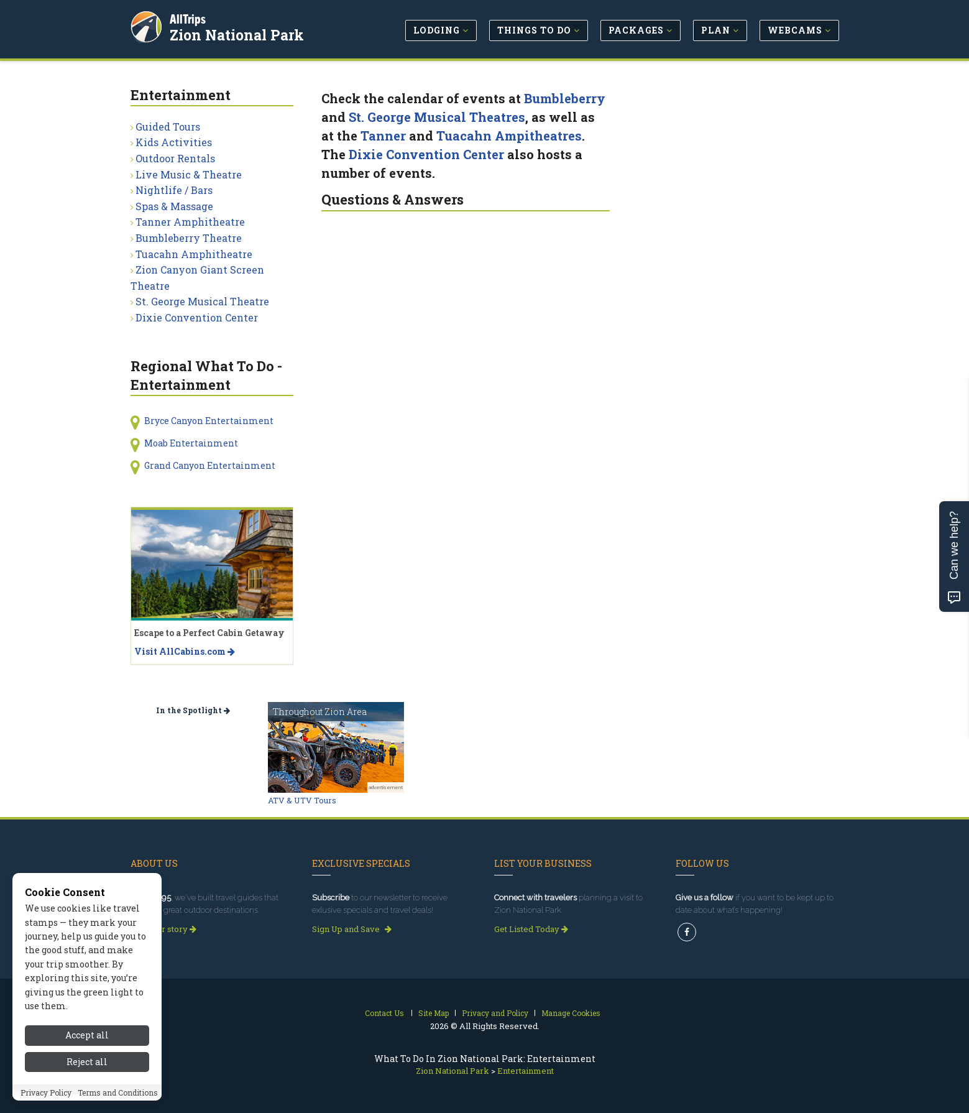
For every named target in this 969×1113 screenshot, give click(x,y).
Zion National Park (239, 33)
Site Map (433, 1013)
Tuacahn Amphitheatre (193, 254)
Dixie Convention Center (426, 154)
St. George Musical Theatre (202, 301)
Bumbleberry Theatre (188, 237)
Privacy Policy (46, 1092)
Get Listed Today (531, 929)
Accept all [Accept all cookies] (87, 1035)
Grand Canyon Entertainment (209, 465)
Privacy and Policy (495, 1013)
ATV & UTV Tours (302, 800)
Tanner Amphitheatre (190, 221)
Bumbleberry (564, 98)
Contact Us (384, 1013)
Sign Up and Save (352, 929)
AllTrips (190, 18)
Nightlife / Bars (174, 189)
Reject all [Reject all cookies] (87, 1062)
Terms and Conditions (118, 1092)
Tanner (383, 135)
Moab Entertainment (191, 443)
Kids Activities (173, 142)
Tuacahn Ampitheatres (509, 135)
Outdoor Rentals (175, 158)
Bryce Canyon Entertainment (208, 421)
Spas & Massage (174, 206)
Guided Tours (167, 126)
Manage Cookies (570, 1013)
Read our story (163, 929)
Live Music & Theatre (188, 174)
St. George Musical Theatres (437, 117)
